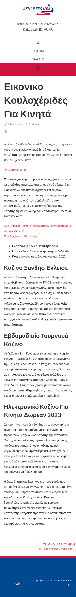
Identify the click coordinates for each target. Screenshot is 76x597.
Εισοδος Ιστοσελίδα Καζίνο (21, 236)
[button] (38, 68)
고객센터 (38, 51)
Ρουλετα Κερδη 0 (15, 169)
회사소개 (38, 59)
